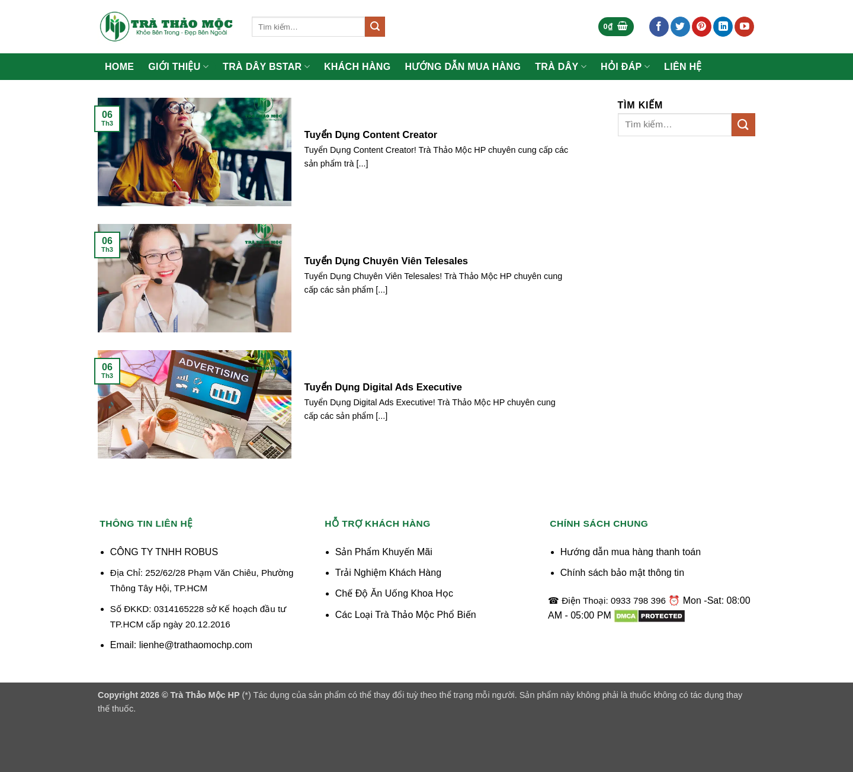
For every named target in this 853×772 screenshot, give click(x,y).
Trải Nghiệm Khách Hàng (388, 573)
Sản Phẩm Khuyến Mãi (383, 552)
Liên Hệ (683, 67)
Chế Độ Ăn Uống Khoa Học (394, 593)
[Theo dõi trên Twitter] (680, 27)
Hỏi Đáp (625, 66)
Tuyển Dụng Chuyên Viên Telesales (386, 261)
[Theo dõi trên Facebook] (659, 27)
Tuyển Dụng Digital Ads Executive (383, 387)
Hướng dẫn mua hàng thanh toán (630, 552)
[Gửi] (375, 27)
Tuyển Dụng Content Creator (371, 134)
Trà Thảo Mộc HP (205, 695)
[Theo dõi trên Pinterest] (701, 27)
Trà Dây (560, 66)
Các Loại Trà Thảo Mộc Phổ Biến (405, 615)
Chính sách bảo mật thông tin (622, 573)
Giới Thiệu (178, 66)
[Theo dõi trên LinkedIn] (723, 27)
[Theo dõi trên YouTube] (744, 27)
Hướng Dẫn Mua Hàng (463, 67)
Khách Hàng (357, 67)
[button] (616, 27)
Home (119, 67)
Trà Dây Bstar (266, 66)
